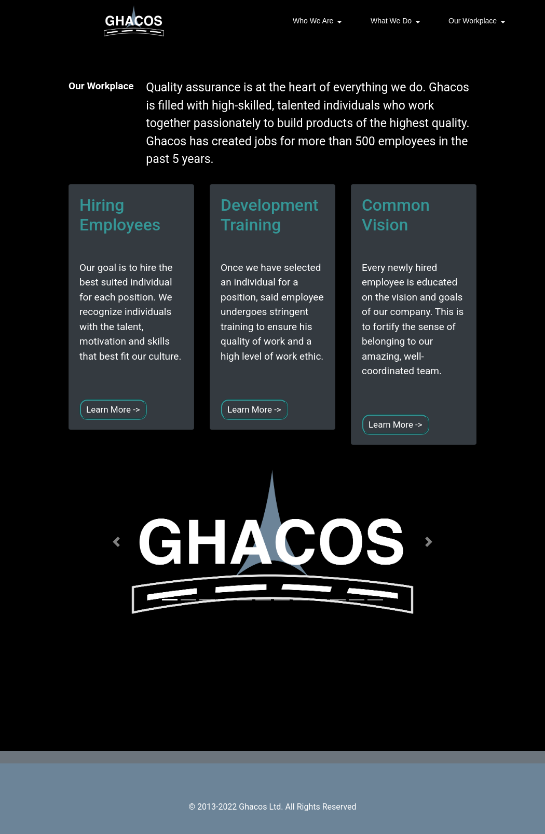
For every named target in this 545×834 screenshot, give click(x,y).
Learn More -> (113, 409)
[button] (116, 542)
